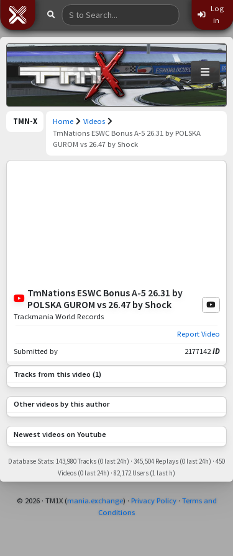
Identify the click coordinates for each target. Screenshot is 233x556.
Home (63, 121)
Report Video (198, 333)
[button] (17, 15)
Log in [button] (211, 14)
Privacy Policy (153, 500)
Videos (94, 121)
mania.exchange (95, 500)
